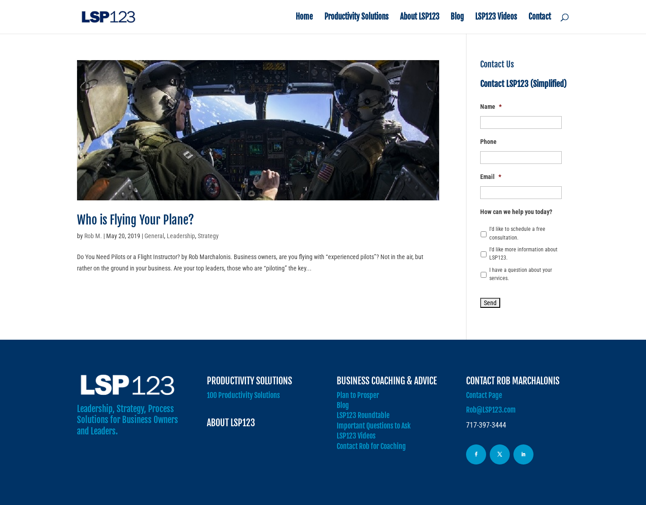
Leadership (181, 236)
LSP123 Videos (496, 17)
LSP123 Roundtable (363, 415)
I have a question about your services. (520, 274)
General (154, 236)
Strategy (208, 236)
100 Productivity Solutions (243, 395)
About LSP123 (419, 17)
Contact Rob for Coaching (371, 446)
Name (491, 106)
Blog (457, 17)
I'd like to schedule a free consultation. (517, 233)
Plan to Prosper (358, 395)
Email (490, 176)
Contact (539, 17)
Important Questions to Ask (373, 425)
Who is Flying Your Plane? (135, 220)
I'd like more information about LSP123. (523, 253)
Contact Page (484, 395)
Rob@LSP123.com (491, 409)
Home (304, 17)
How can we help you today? (516, 211)
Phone (488, 141)
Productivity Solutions (356, 17)
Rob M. (93, 236)
